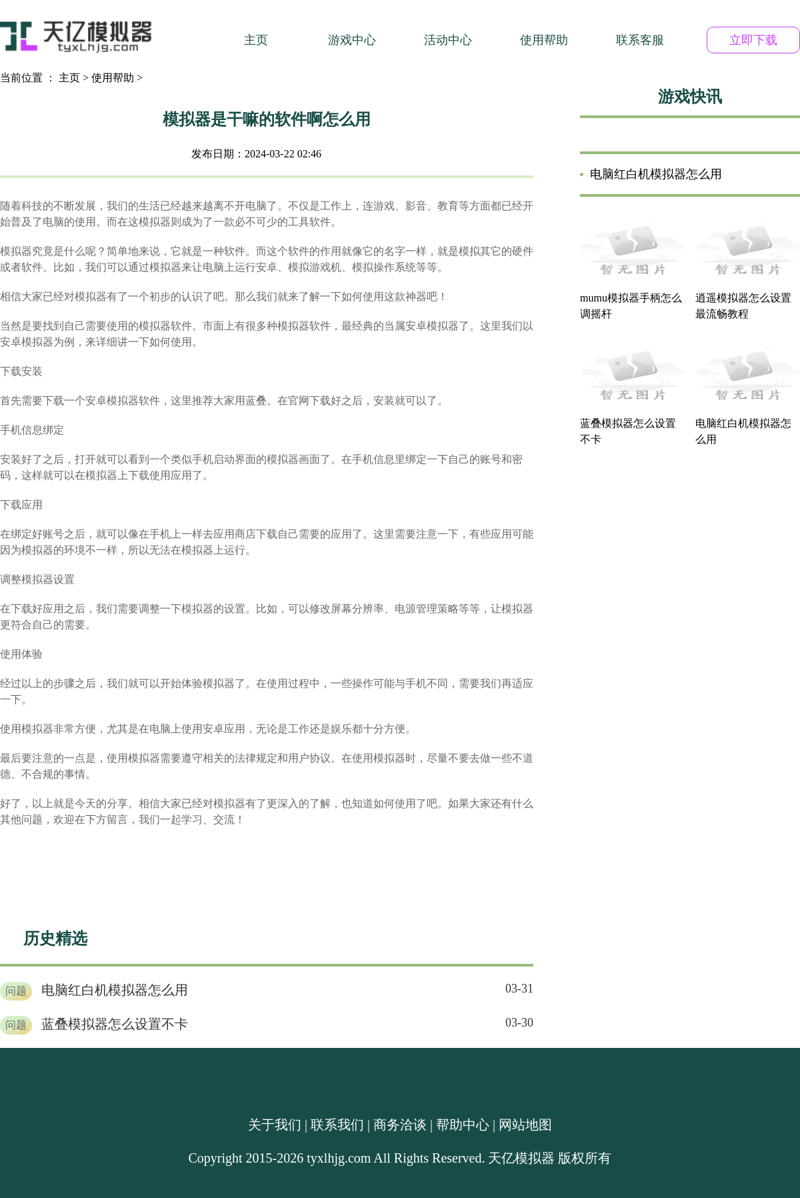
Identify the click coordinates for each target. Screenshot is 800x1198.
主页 (256, 40)
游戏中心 (352, 40)
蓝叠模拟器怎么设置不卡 (114, 1024)
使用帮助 (544, 40)
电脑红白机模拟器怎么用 (114, 990)
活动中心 (448, 40)
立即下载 (753, 40)
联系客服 (640, 40)
